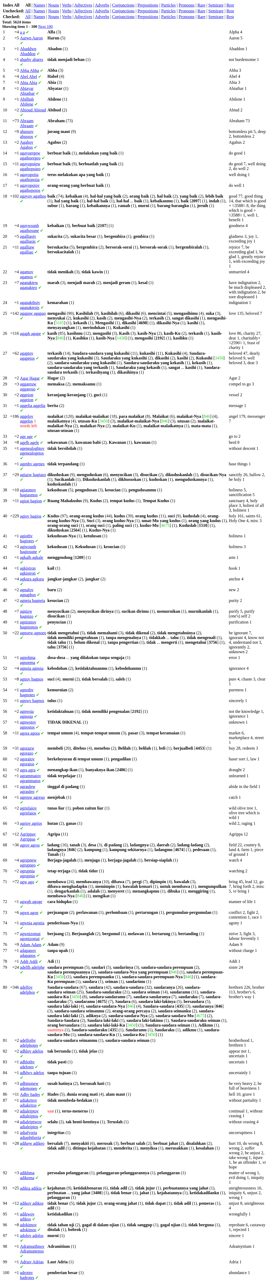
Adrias (32, 1262)
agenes (32, 464)
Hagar (30, 378)
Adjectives (83, 5)
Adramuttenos (32, 1248)
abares (31, 59)
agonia (32, 923)
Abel (28, 76)
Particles (168, 5)
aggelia (32, 405)
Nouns (53, 5)
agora (30, 733)
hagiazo (33, 474)
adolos (31, 1235)
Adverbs (102, 5)
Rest (230, 5)
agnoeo (33, 633)
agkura (32, 579)
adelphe (32, 967)
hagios (30, 516)
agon (29, 912)
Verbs (66, 5)
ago (27, 882)
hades (30, 1094)
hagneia (32, 600)
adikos (31, 1203)
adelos (31, 1051)
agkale (31, 557)
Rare (201, 5)
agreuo (32, 797)
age (26, 436)
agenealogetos (32, 450)
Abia (28, 82)
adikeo (32, 1143)
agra (27, 770)
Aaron (31, 38)
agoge (31, 901)
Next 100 (45, 26)
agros (30, 845)
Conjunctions (123, 5)
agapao (33, 313)
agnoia (31, 668)
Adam (30, 944)
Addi (29, 961)
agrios (31, 823)
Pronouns (186, 5)
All (27, 11)
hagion (31, 501)
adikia (31, 1188)
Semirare (216, 5)
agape (30, 333)
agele (29, 442)
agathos (33, 196)
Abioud (33, 110)
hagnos (31, 679)
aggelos (26, 418)
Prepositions (147, 5)
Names (39, 5)
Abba (29, 70)
